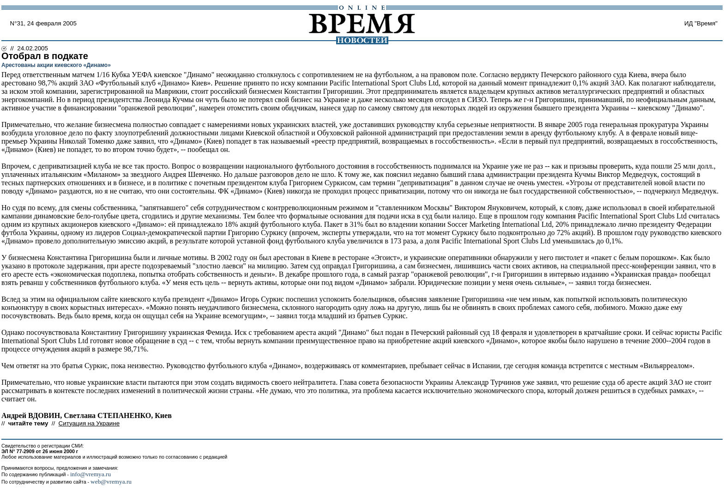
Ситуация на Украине (89, 423)
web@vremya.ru (111, 481)
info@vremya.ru (90, 474)
